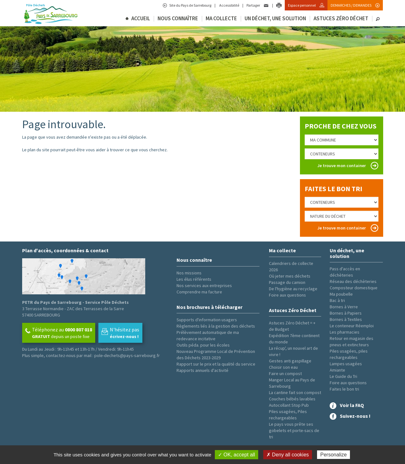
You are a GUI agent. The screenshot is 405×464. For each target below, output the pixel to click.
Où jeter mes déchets (289, 276)
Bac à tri (337, 300)
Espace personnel (302, 5)
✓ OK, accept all (236, 454)
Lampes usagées (346, 364)
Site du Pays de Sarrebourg (190, 5)
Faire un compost (285, 373)
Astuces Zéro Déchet (341, 18)
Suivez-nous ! (355, 416)
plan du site (38, 150)
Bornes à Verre (344, 307)
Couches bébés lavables (292, 399)
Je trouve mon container (341, 165)
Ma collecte (221, 18)
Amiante (337, 370)
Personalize (333, 454)
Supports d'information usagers (207, 320)
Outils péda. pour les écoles (203, 345)
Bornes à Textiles (346, 319)
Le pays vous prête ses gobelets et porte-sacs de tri (294, 430)
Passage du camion (287, 282)
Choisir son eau (283, 367)
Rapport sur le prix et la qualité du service (216, 364)
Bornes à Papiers (346, 313)
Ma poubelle (341, 294)
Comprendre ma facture (199, 292)
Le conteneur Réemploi (352, 326)
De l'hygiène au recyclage (293, 289)
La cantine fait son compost (295, 392)
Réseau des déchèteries (353, 281)
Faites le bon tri (344, 389)
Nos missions (189, 273)
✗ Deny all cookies (287, 454)
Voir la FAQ (352, 405)
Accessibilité (229, 5)
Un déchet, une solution (275, 18)
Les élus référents (194, 279)
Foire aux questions (287, 295)
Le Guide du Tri (343, 376)
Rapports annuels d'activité (202, 370)
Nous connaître (178, 18)
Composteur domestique (353, 288)
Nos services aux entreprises (204, 285)
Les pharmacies (344, 332)
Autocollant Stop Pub (289, 405)
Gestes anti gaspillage (290, 361)
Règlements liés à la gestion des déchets (216, 326)
